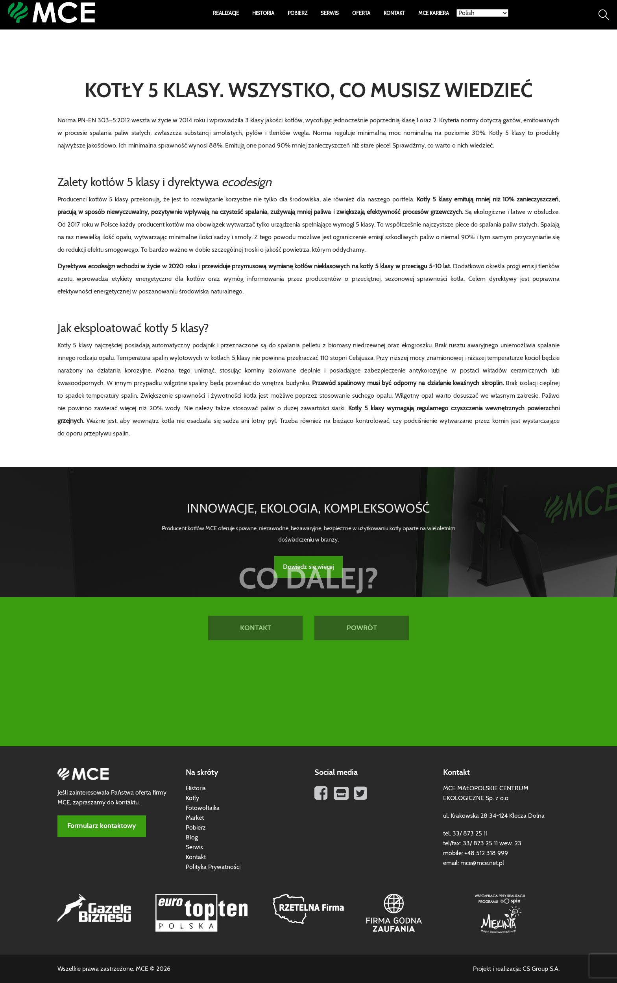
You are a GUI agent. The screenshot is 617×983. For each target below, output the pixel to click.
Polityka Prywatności (213, 867)
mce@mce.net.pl (482, 863)
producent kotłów (160, 224)
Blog (192, 837)
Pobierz (297, 13)
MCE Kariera (433, 13)
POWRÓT (362, 577)
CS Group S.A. (541, 969)
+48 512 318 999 (486, 853)
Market (195, 818)
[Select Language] (482, 13)
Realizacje (226, 13)
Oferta (361, 13)
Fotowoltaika (203, 808)
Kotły (192, 798)
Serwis (330, 13)
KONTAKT (255, 577)
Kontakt (394, 13)
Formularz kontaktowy (101, 826)
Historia (263, 13)
